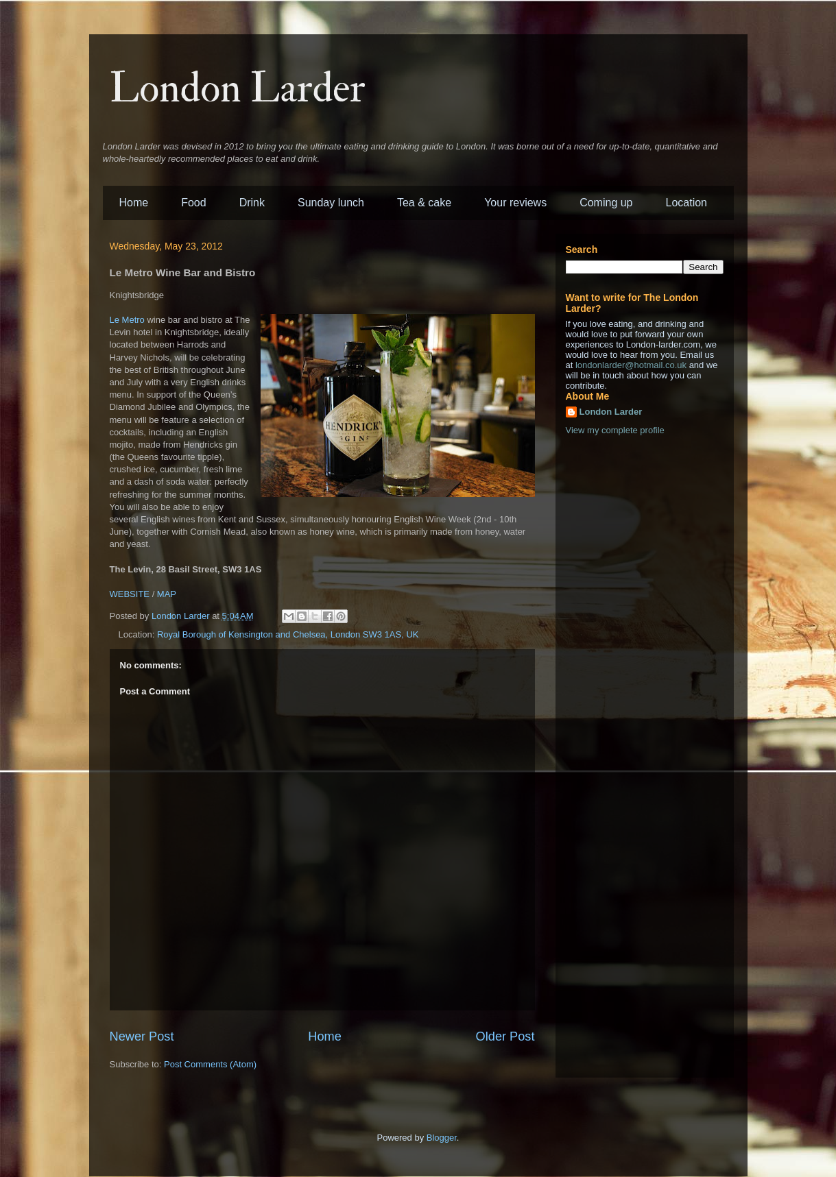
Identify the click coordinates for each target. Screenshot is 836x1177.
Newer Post (142, 1036)
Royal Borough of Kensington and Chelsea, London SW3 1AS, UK (288, 634)
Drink (252, 202)
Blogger (442, 1137)
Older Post (505, 1036)
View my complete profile (615, 430)
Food (193, 202)
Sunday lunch (331, 202)
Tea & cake (424, 202)
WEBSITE (130, 594)
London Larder (238, 88)
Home (134, 202)
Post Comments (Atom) (210, 1064)
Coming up (606, 202)
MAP (166, 594)
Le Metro (127, 320)
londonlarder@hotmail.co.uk (630, 365)
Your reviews (515, 202)
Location (687, 202)
